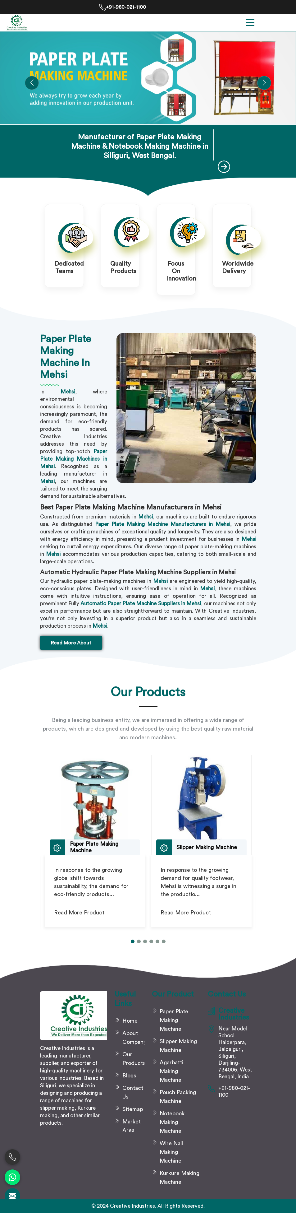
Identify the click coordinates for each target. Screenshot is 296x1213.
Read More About (71, 642)
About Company (133, 1037)
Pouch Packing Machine (178, 1097)
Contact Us (132, 1092)
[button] (32, 83)
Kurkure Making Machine (179, 1177)
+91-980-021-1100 (122, 7)
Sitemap (132, 1109)
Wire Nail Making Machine (171, 1152)
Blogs (129, 1075)
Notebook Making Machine (172, 1122)
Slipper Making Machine (178, 1046)
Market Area (131, 1126)
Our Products (133, 1059)
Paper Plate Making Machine (174, 1020)
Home (130, 1021)
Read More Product (79, 912)
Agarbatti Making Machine (171, 1071)
